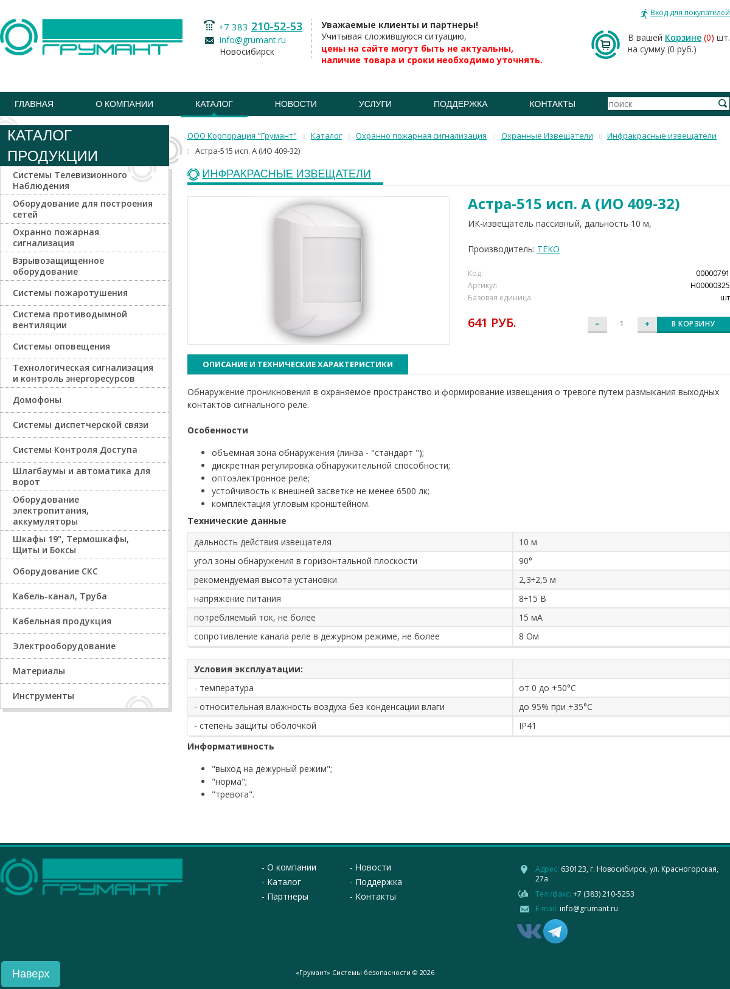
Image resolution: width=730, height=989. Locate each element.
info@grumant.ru (253, 40)
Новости (296, 104)
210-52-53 (276, 26)
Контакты (553, 104)
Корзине (683, 37)
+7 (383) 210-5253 (603, 894)
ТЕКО (548, 249)
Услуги (375, 104)
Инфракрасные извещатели (287, 174)
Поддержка (461, 104)
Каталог (214, 104)
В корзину (693, 324)
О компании (124, 104)
